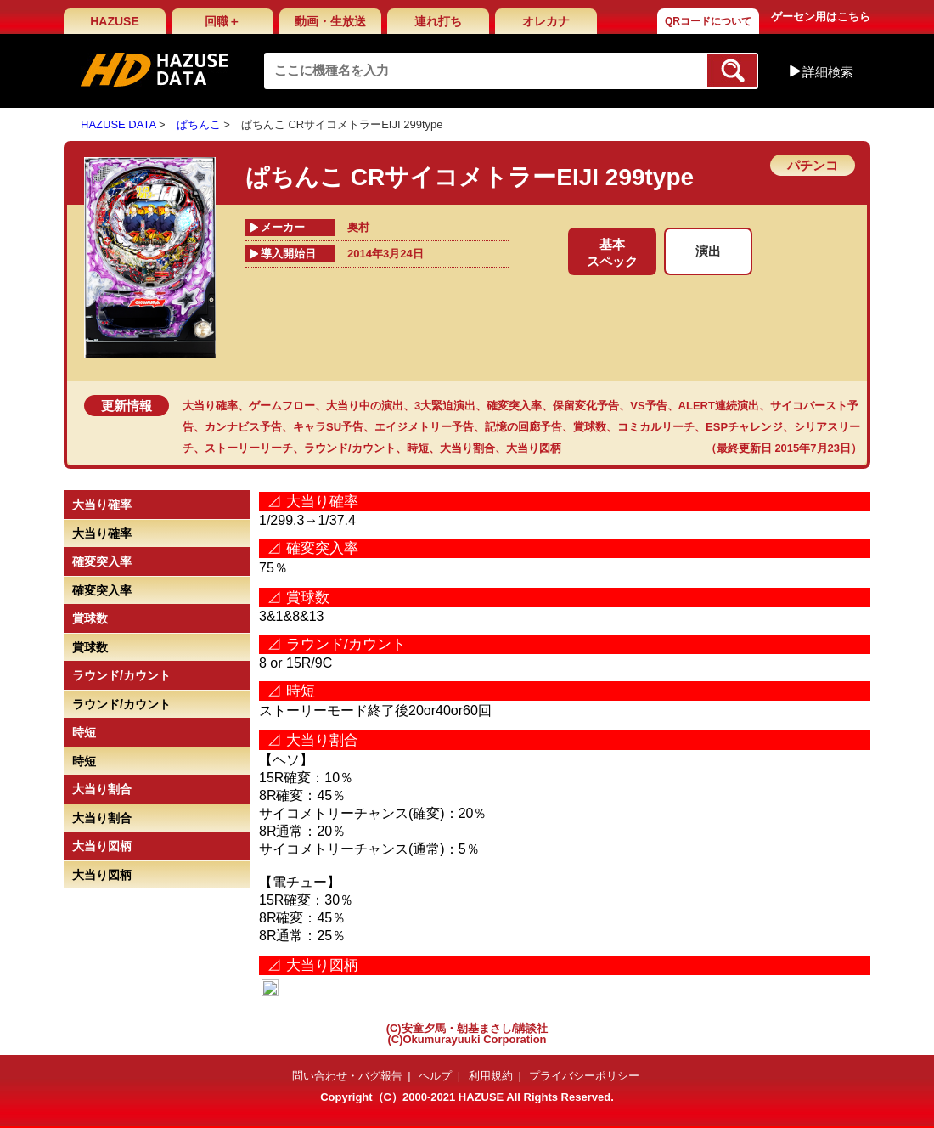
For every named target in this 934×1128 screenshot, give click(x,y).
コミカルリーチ (656, 426)
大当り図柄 (533, 448)
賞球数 (589, 426)
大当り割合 (467, 448)
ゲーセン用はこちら (820, 16)
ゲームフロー (282, 405)
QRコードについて (708, 21)
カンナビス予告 (243, 426)
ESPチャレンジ (744, 426)
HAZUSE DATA (118, 124)
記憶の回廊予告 (523, 426)
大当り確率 (210, 405)
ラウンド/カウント (350, 448)
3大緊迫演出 (444, 405)
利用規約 (491, 1075)
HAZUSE (114, 21)
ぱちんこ (199, 124)
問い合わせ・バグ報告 (347, 1075)
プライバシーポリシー (584, 1075)
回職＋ (222, 21)
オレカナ (546, 21)
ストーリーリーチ (249, 448)
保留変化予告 (586, 405)
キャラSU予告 (328, 426)
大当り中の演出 (364, 405)
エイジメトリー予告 (424, 426)
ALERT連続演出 (718, 405)
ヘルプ (435, 1075)
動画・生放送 (330, 21)
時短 (418, 448)
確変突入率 (514, 405)
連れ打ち (438, 21)
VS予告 (648, 405)
